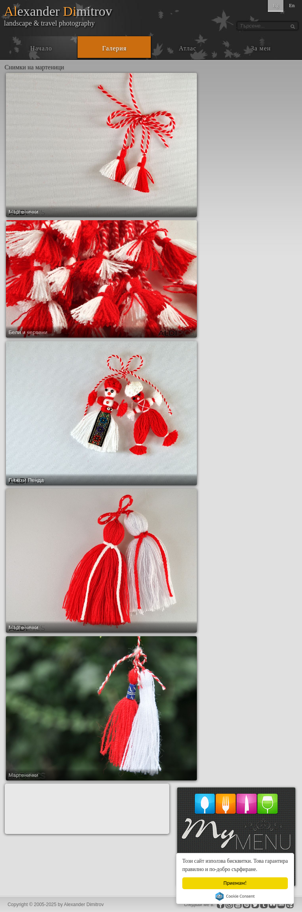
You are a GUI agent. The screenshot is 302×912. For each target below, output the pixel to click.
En (292, 5)
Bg (275, 5)
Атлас (187, 48)
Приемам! (235, 883)
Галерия (114, 48)
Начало (41, 48)
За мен (261, 48)
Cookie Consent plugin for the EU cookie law (235, 896)
